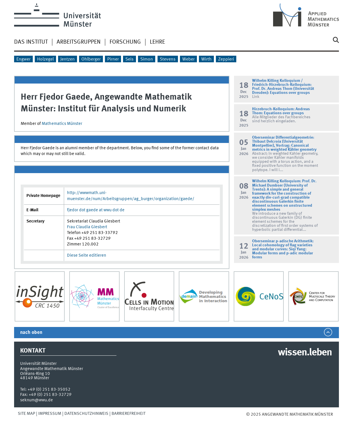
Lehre (157, 42)
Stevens (168, 59)
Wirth (206, 59)
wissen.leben (305, 353)
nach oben (31, 332)
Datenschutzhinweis (86, 413)
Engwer (23, 59)
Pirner (113, 59)
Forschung (125, 42)
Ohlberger (91, 59)
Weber (188, 59)
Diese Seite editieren (86, 255)
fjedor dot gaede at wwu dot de (95, 210)
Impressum (49, 413)
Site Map (26, 413)
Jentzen (67, 59)
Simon (146, 59)
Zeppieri (226, 59)
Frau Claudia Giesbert (87, 227)
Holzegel (45, 59)
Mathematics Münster (62, 123)
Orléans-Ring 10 (35, 373)
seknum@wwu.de (36, 400)
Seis (129, 59)
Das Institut (31, 42)
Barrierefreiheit (128, 413)
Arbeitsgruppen (79, 42)
